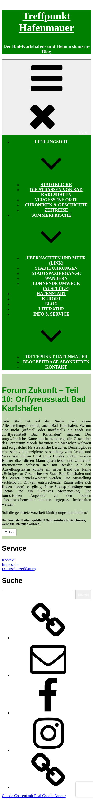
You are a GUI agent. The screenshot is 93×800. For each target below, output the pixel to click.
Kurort (51, 298)
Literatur (51, 309)
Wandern (56, 278)
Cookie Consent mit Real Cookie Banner (34, 796)
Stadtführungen (56, 268)
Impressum (10, 564)
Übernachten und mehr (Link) (56, 261)
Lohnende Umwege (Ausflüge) (56, 286)
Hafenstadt (51, 293)
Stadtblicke (56, 184)
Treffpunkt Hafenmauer (56, 356)
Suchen (83, 594)
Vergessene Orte (56, 200)
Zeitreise (56, 210)
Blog (51, 303)
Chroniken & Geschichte (56, 205)
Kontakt (56, 367)
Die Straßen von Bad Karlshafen (56, 192)
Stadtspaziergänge (56, 273)
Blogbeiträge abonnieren (56, 362)
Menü (46, 97)
